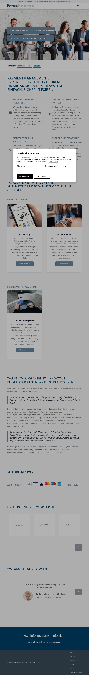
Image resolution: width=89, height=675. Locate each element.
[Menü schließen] (78, 6)
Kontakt (72, 652)
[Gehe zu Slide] (41, 46)
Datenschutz (73, 660)
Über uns (72, 668)
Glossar (72, 664)
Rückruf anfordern (42, 1)
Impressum (73, 656)
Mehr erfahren (24, 264)
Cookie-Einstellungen (76, 672)
